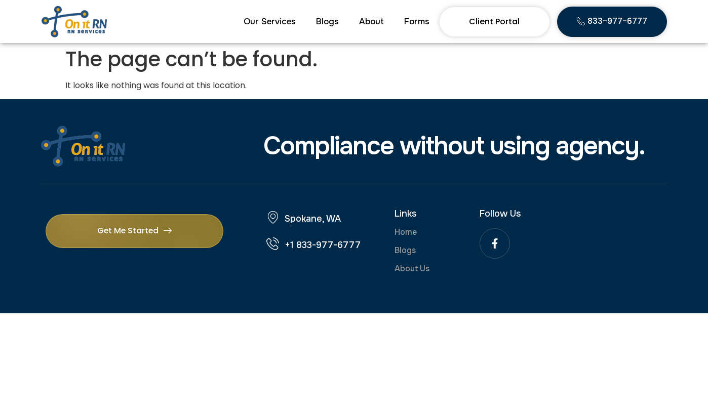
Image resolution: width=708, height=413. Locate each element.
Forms (416, 21)
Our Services (270, 21)
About (371, 21)
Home (406, 232)
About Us (412, 268)
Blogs (327, 21)
